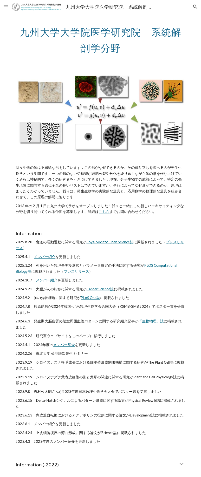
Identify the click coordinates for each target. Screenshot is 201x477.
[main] (100, 38)
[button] (6, 6)
